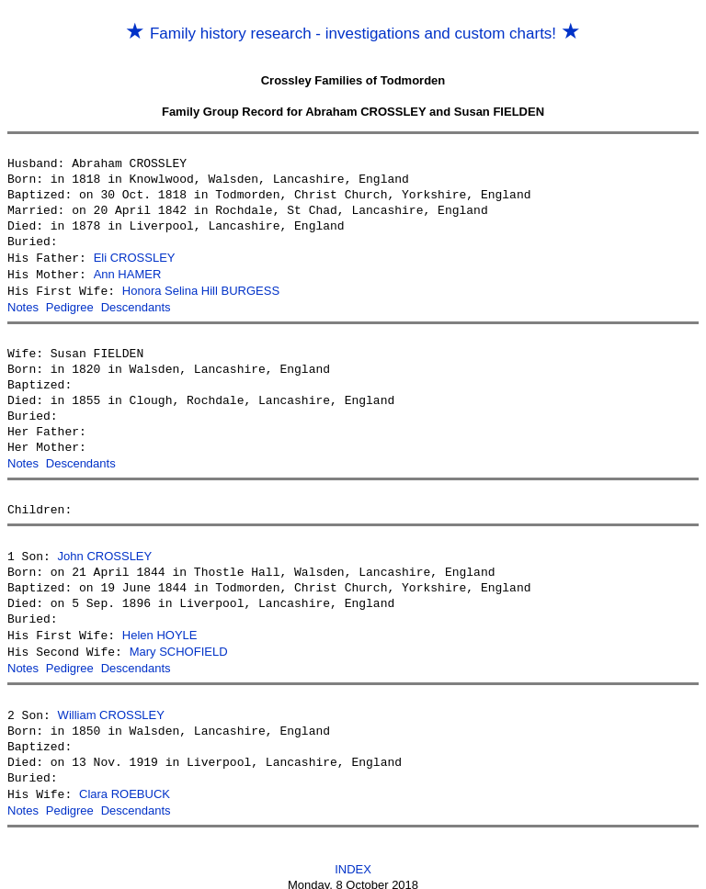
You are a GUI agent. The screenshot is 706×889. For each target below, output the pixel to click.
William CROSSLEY (111, 707)
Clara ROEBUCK (124, 785)
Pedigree (70, 304)
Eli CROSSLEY (135, 257)
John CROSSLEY (105, 551)
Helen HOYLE (160, 629)
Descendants (136, 304)
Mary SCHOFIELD (179, 645)
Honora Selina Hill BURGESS (200, 289)
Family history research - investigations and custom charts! (353, 33)
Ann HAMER (128, 273)
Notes (23, 304)
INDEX (353, 858)
